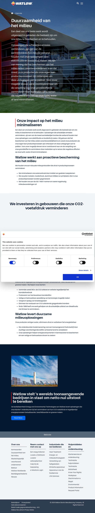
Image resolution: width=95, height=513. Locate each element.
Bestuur (14, 468)
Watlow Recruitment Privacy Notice (22, 510)
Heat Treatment (55, 452)
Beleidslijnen (15, 502)
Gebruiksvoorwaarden (18, 505)
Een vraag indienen (37, 452)
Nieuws (14, 477)
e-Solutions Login (36, 470)
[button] (78, 3)
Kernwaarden (16, 450)
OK (78, 277)
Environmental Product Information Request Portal (75, 488)
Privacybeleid (26, 502)
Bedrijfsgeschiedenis (19, 474)
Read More (18, 418)
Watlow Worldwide (18, 471)
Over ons (18, 13)
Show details (84, 270)
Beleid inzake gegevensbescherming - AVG (25, 507)
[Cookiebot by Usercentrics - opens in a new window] (83, 234)
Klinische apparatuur (57, 467)
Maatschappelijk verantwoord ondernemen (17, 462)
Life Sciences (54, 476)
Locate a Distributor (37, 455)
